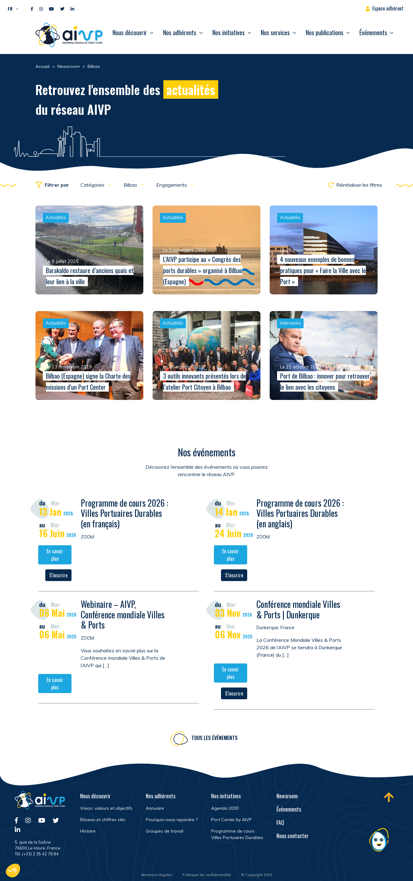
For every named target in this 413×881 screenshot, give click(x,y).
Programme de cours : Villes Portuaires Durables (237, 834)
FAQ (280, 822)
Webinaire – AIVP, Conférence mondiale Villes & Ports (123, 615)
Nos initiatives (228, 32)
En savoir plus (55, 556)
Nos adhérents (179, 32)
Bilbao (131, 185)
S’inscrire (58, 576)
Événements (373, 32)
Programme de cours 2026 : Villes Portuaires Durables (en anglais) (300, 514)
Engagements (172, 185)
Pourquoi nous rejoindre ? (172, 819)
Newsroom (287, 796)
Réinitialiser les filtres (355, 185)
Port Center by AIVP (231, 819)
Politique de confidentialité (206, 874)
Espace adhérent (387, 8)
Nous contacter (292, 836)
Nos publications (324, 32)
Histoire (88, 831)
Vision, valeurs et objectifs (106, 808)
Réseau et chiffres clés (102, 819)
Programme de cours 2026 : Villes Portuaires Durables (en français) (124, 514)
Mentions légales (157, 874)
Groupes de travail (164, 831)
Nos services (275, 32)
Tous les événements (214, 739)
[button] (11, 8)
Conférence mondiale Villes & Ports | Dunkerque (298, 610)
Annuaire (155, 808)
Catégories (93, 185)
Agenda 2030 (225, 808)
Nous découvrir (129, 32)
